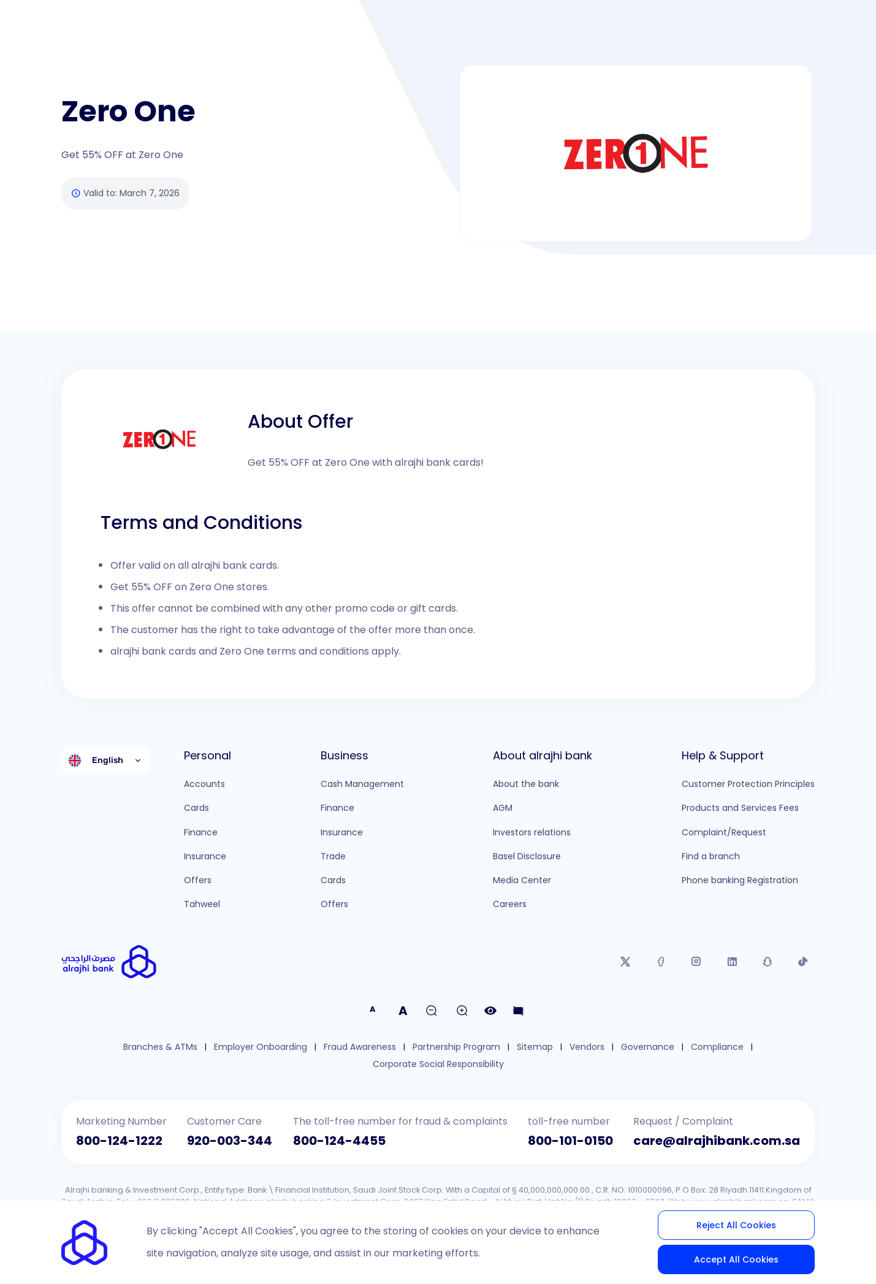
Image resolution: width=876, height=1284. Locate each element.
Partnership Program (456, 1047)
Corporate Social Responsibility (438, 1064)
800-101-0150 (570, 1140)
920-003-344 (229, 1140)
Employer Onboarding (260, 1047)
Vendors (586, 1047)
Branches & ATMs (160, 1047)
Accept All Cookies (736, 1259)
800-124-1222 (119, 1140)
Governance (647, 1047)
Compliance (717, 1047)
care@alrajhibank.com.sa (716, 1140)
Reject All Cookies (736, 1225)
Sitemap (535, 1047)
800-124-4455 (339, 1140)
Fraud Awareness (360, 1047)
